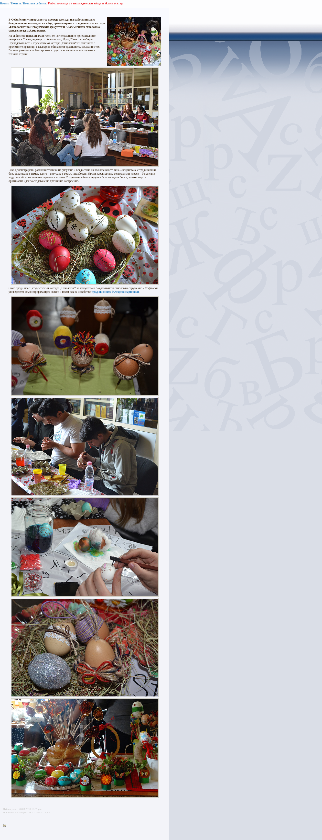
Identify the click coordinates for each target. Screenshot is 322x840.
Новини (16, 3)
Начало (4, 3)
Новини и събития (34, 3)
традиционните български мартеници (115, 291)
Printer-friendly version (5, 825)
